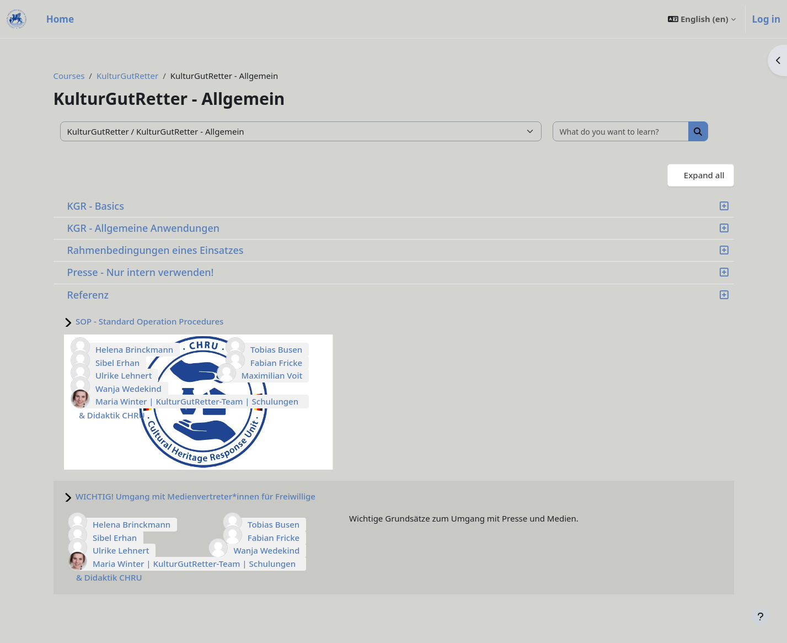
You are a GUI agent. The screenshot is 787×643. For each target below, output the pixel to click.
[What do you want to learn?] (621, 131)
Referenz (88, 294)
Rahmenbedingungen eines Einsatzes (155, 250)
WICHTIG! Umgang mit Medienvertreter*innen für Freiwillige (195, 496)
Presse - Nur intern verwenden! (140, 272)
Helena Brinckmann (134, 349)
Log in (766, 19)
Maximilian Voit (272, 375)
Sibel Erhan (117, 362)
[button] (701, 19)
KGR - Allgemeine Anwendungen (143, 228)
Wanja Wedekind (128, 388)
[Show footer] (760, 616)
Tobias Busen (276, 349)
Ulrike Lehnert (123, 375)
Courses (69, 75)
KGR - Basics (95, 205)
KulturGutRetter (127, 75)
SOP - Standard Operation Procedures (149, 321)
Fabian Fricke (276, 362)
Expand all (704, 174)
